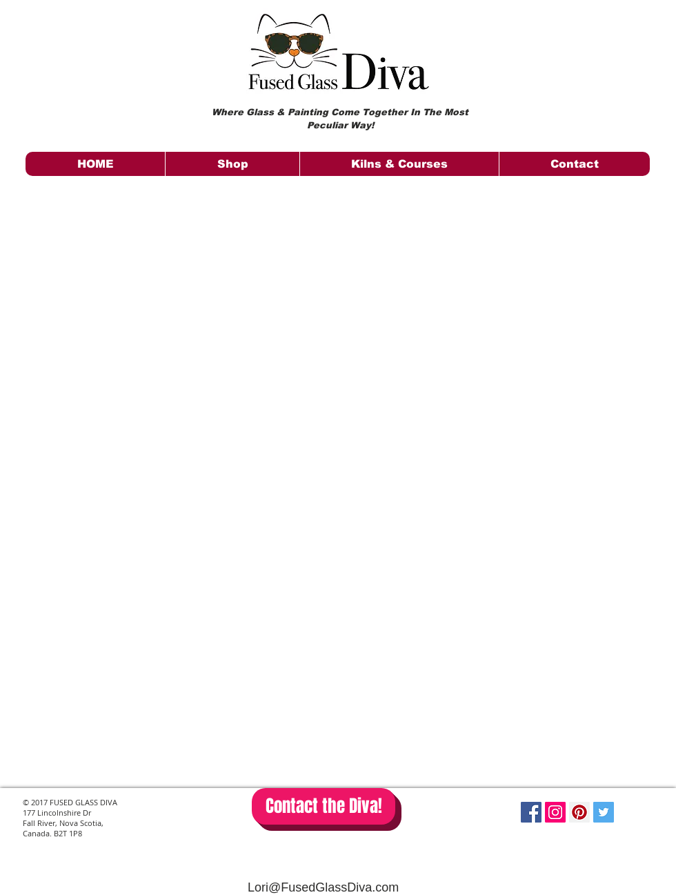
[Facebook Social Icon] (531, 812)
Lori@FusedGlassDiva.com (323, 887)
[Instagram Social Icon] (555, 812)
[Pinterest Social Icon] (579, 812)
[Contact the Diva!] (323, 806)
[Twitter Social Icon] (603, 812)
